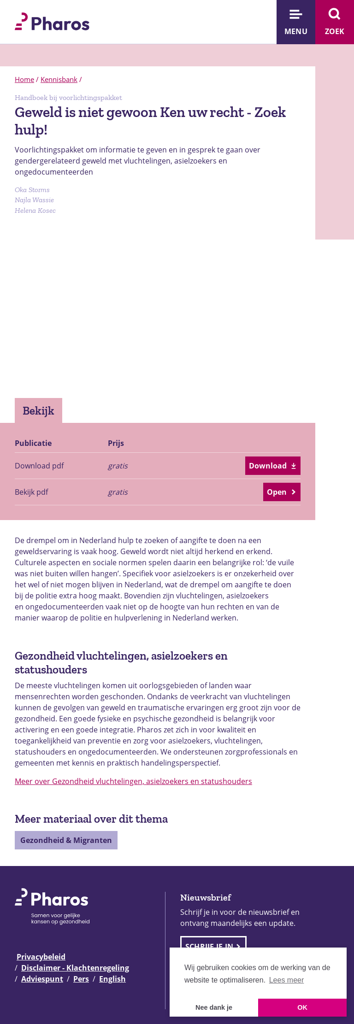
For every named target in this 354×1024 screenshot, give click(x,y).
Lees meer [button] (286, 980)
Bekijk (38, 410)
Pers (81, 979)
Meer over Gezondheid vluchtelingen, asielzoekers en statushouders (133, 781)
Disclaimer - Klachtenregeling (75, 968)
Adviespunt (42, 979)
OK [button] (302, 1007)
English (112, 979)
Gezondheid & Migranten (66, 840)
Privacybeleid (41, 957)
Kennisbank (59, 79)
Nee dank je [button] (213, 1007)
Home (24, 79)
